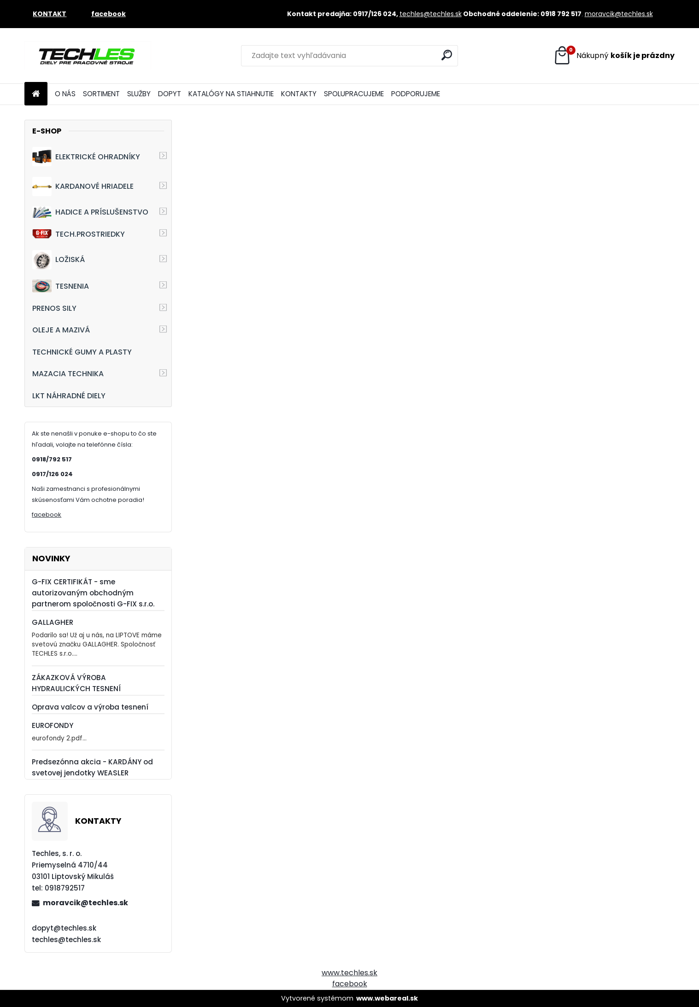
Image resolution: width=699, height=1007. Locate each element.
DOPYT (169, 94)
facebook (46, 514)
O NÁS (65, 94)
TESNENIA (60, 285)
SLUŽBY (139, 94)
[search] (446, 55)
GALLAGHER (52, 622)
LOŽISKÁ (58, 259)
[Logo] (87, 56)
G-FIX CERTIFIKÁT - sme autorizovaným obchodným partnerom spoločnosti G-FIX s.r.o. (93, 593)
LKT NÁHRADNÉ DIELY (69, 395)
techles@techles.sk (430, 13)
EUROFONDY (52, 725)
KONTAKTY (299, 94)
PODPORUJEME (415, 94)
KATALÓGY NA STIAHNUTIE (231, 94)
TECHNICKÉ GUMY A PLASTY (82, 352)
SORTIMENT (101, 94)
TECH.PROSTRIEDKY (78, 234)
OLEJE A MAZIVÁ (61, 330)
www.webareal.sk (387, 998)
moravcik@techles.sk (619, 13)
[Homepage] (35, 94)
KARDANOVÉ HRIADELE (83, 186)
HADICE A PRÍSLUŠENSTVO (90, 212)
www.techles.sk (349, 972)
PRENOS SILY (54, 308)
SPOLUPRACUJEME (354, 94)
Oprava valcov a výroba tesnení (90, 707)
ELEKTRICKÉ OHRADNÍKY (86, 156)
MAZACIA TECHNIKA (68, 373)
